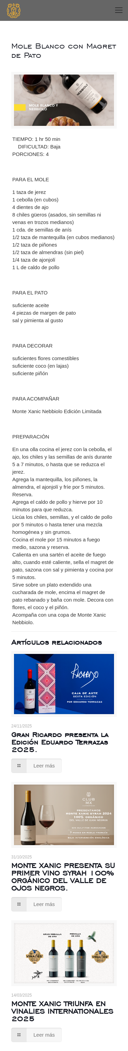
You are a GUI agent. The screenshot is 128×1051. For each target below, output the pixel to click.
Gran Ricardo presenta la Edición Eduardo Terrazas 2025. (59, 742)
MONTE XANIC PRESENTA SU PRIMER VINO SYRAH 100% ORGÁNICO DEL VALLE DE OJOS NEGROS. (63, 877)
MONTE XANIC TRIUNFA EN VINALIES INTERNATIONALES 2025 (62, 1011)
